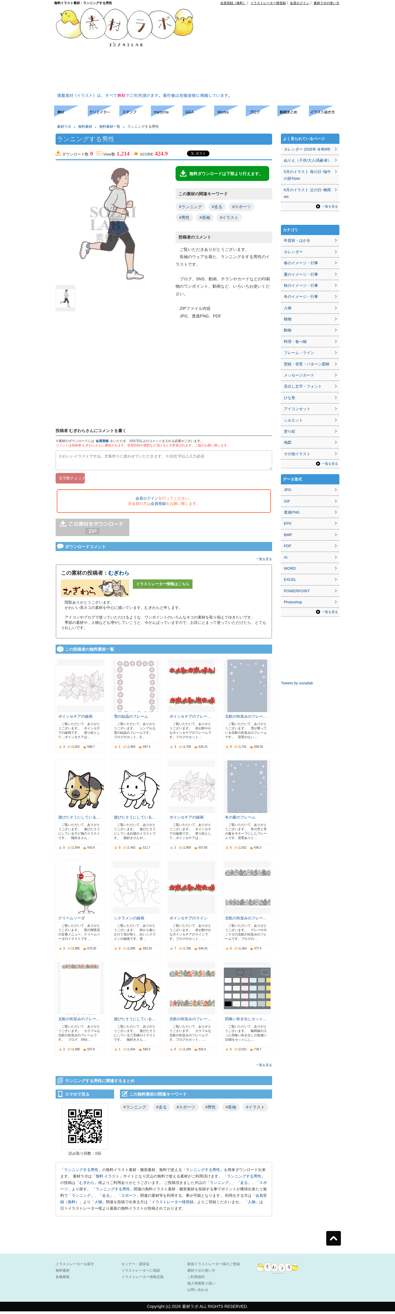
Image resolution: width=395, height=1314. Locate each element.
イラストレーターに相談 (140, 1273)
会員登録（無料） (233, 3)
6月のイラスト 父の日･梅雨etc (307, 193)
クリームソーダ (71, 920)
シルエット (293, 420)
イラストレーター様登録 (268, 3)
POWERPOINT (297, 591)
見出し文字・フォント (303, 386)
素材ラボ (64, 127)
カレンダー (293, 252)
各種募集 (63, 1279)
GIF (287, 501)
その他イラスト (297, 454)
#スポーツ (241, 206)
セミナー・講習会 (135, 1267)
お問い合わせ (197, 1292)
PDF (287, 546)
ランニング (219, 1185)
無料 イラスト (108, 1179)
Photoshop (293, 602)
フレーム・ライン (299, 352)
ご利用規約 (196, 1279)
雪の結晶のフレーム (131, 719)
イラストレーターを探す (75, 1267)
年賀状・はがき (297, 240)
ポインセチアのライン (188, 920)
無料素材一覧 (109, 127)
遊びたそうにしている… (79, 820)
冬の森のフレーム (240, 820)
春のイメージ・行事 (301, 263)
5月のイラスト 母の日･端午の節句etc (307, 175)
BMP (288, 535)
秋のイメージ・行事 (301, 285)
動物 (287, 330)
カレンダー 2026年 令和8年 (307, 149)
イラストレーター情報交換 (142, 1279)
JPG (287, 490)
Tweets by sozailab (297, 683)
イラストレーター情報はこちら (162, 586)
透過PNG (292, 512)
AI (285, 557)
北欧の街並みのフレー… (246, 719)
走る (244, 1185)
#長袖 (205, 217)
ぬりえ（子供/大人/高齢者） (308, 160)
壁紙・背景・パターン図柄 (306, 364)
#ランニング (190, 206)
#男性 (184, 217)
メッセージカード (299, 375)
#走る (217, 206)
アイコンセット (297, 409)
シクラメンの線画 (129, 920)
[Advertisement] (267, 50)
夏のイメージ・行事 (301, 274)
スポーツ (128, 1198)
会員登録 (102, 441)
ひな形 (289, 398)
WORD (290, 568)
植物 (287, 319)
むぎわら (118, 576)
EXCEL (290, 579)
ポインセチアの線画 (75, 719)
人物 (98, 1204)
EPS (287, 523)
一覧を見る (264, 561)
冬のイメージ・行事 (301, 296)
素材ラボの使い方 (326, 3)
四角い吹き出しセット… (246, 1021)
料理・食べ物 (295, 341)
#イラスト (229, 217)
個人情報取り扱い (201, 1286)
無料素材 (85, 127)
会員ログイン (299, 3)
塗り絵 (289, 431)
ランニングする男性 (81, 1172)
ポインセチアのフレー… (190, 719)
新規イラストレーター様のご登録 (213, 1267)
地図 (287, 442)
